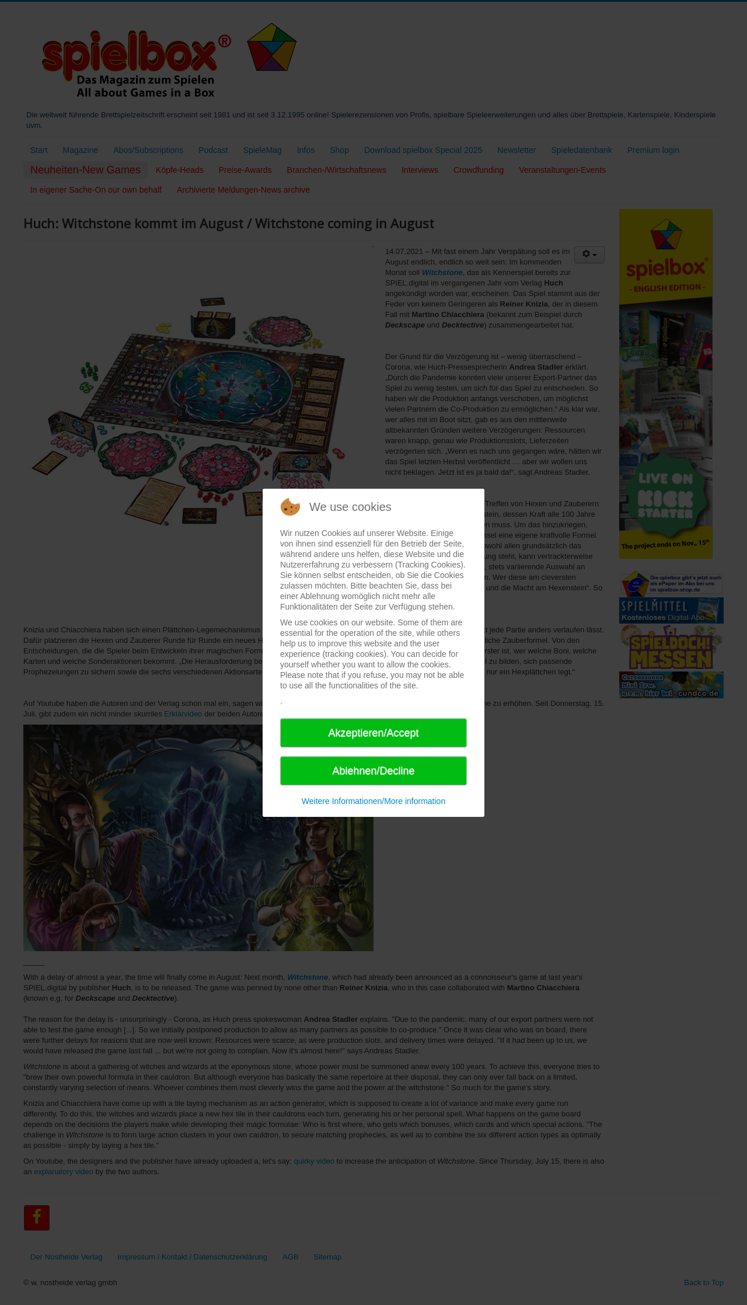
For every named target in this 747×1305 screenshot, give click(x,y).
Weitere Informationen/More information (373, 801)
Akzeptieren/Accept (373, 733)
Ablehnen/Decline (373, 771)
